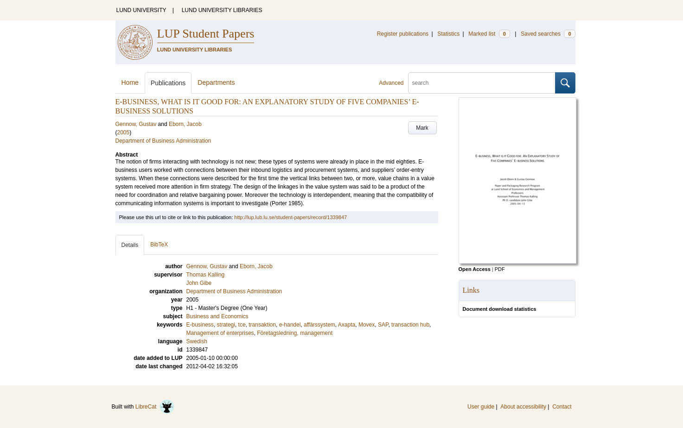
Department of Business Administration (163, 141)
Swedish (196, 341)
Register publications (402, 34)
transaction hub (410, 324)
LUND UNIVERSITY (141, 10)
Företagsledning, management (294, 333)
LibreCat (154, 406)
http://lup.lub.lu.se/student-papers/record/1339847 (290, 217)
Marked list (489, 34)
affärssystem (319, 324)
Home (130, 82)
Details (130, 245)
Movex (366, 324)
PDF (500, 269)
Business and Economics (217, 316)
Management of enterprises (220, 333)
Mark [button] (422, 128)
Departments (216, 82)
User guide (480, 406)
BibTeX (159, 244)
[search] (481, 83)
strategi (226, 324)
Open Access (475, 269)
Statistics (448, 34)
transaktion (262, 324)
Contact (561, 406)
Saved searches (548, 34)
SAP (383, 324)
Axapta (346, 324)
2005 (123, 132)
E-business (200, 324)
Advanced (391, 83)
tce (242, 324)
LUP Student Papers (206, 33)
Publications (168, 83)
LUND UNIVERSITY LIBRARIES (222, 10)
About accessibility (523, 406)
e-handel (290, 324)
